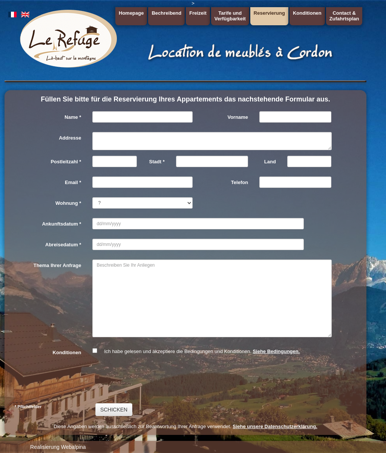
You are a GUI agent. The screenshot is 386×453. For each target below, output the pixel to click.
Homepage (131, 13)
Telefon (239, 182)
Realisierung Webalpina (58, 447)
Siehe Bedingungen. (276, 351)
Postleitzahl (66, 161)
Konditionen (307, 13)
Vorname (237, 117)
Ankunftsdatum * (61, 224)
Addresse (70, 138)
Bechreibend (166, 13)
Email (73, 182)
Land (270, 161)
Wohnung (68, 203)
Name (72, 117)
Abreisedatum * (63, 244)
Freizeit (198, 13)
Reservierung (269, 13)
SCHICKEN (113, 410)
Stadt (157, 161)
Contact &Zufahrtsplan (344, 15)
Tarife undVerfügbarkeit (230, 15)
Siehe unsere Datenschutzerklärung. (275, 426)
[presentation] (149, 379)
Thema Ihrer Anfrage (57, 265)
